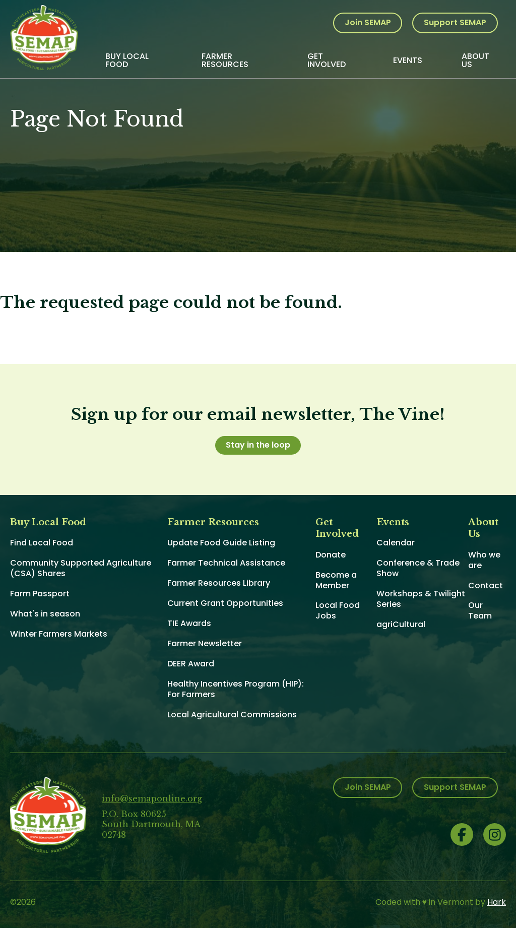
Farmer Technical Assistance (226, 563)
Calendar (395, 542)
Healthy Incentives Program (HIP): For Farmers (235, 689)
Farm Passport (40, 593)
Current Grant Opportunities (225, 603)
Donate (330, 555)
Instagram (494, 834)
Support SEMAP (455, 22)
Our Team (480, 610)
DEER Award (190, 663)
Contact (485, 585)
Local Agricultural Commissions (232, 714)
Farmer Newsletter (204, 643)
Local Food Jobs (337, 610)
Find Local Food (41, 542)
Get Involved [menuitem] (326, 60)
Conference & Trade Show (418, 568)
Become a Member (336, 580)
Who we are (484, 560)
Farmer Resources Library (218, 583)
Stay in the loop (258, 445)
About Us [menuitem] (475, 60)
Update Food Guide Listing (221, 542)
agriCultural (400, 624)
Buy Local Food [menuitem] (127, 60)
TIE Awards (189, 623)
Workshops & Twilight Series (420, 599)
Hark (496, 902)
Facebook (461, 834)
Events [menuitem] (407, 60)
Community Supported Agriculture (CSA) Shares (80, 568)
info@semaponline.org (152, 798)
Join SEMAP (368, 22)
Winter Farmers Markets (58, 634)
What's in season (45, 614)
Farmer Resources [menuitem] (225, 60)
